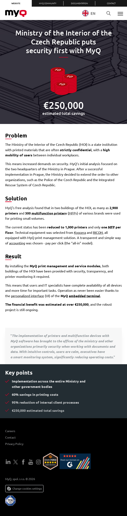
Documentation (79, 3)
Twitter (15, 462)
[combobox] (92, 13)
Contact (111, 3)
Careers (10, 431)
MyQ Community (47, 3)
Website (15, 3)
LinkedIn (8, 462)
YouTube (31, 462)
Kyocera (80, 232)
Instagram (38, 462)
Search (107, 13)
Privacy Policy (14, 444)
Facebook (23, 462)
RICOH (98, 232)
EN (88, 13)
